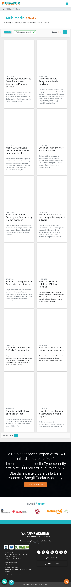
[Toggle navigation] (67, 3)
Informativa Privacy (10, 565)
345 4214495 (52, 564)
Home (3, 9)
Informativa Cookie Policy (12, 567)
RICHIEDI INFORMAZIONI (35, 485)
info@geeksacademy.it (11, 562)
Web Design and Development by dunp (35, 584)
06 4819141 (52, 558)
